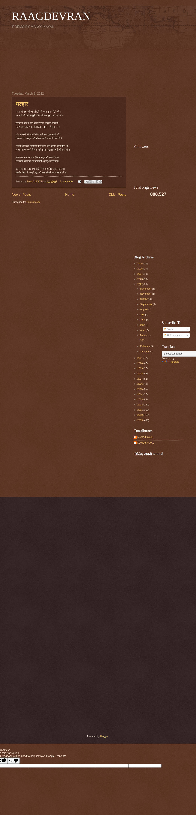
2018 (140, 373)
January (144, 351)
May (142, 324)
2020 (140, 363)
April (143, 330)
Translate (170, 361)
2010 (140, 414)
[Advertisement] (98, 60)
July (142, 314)
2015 (140, 389)
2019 (140, 368)
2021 (140, 358)
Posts (168, 329)
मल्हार (22, 104)
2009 (140, 420)
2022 (140, 284)
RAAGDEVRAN (51, 16)
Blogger (104, 736)
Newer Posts (21, 194)
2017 (140, 378)
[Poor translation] (14, 761)
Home (69, 194)
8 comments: (67, 181)
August (144, 309)
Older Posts (117, 194)
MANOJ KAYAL (145, 437)
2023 (140, 279)
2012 (140, 404)
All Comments (173, 335)
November (146, 293)
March (143, 335)
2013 (140, 399)
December (146, 288)
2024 (140, 273)
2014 (140, 394)
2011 (140, 409)
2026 (140, 263)
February (145, 346)
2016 (140, 383)
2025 (140, 268)
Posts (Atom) (33, 202)
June (143, 319)
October (144, 299)
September (146, 304)
